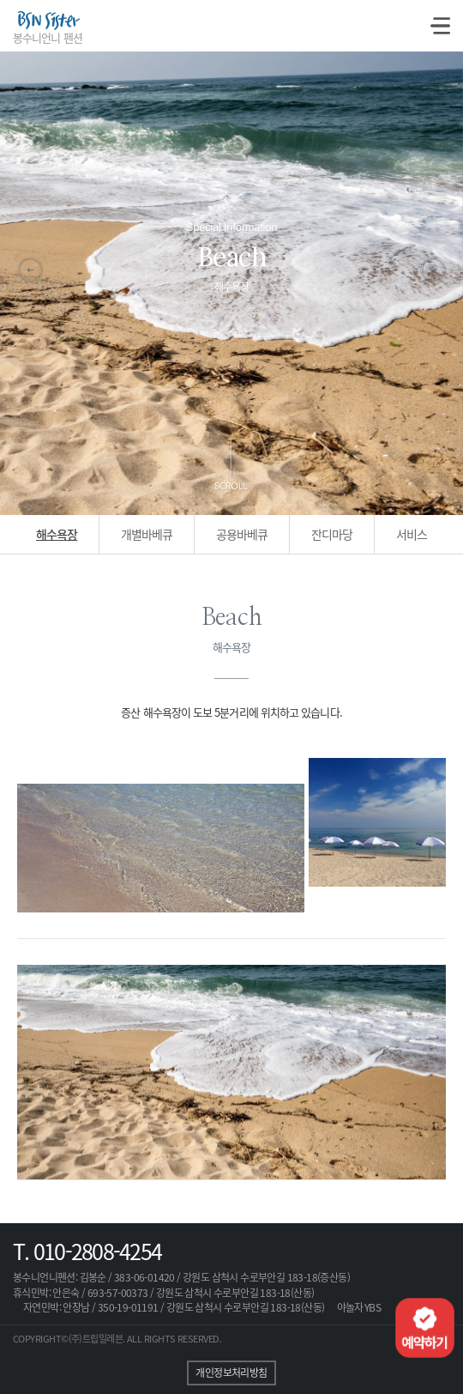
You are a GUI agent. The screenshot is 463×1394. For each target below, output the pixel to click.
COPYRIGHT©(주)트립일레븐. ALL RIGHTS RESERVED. (117, 1338)
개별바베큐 (146, 533)
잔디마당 (331, 533)
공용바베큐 (242, 533)
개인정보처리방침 (231, 1372)
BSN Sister (47, 24)
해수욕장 (56, 533)
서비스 (411, 533)
